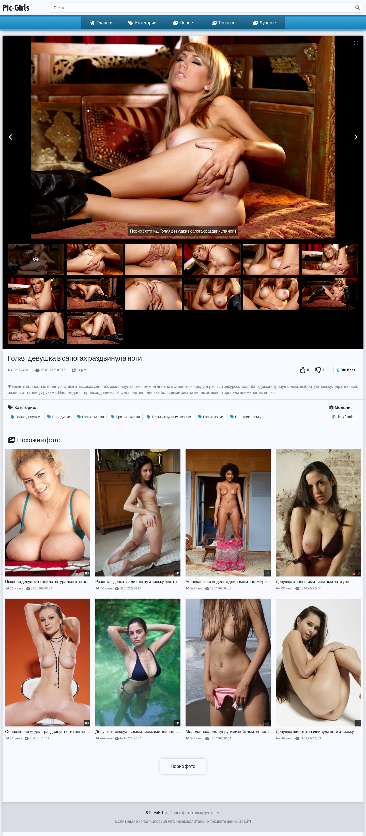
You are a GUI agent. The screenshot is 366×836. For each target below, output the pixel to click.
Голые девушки (25, 417)
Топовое (224, 23)
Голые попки (210, 417)
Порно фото (183, 766)
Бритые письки (125, 417)
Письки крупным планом (169, 417)
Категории (142, 23)
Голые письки (90, 417)
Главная (102, 23)
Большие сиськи (246, 417)
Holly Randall (344, 417)
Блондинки (58, 417)
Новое (183, 23)
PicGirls (16, 7)
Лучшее (264, 23)
